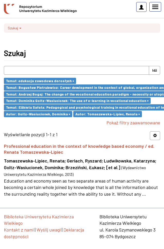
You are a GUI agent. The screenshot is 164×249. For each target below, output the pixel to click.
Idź (154, 70)
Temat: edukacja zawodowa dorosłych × (40, 81)
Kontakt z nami (19, 230)
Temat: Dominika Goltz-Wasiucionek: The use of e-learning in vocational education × (77, 100)
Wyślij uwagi (49, 230)
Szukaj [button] (14, 28)
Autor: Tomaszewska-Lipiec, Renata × (107, 114)
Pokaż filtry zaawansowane (133, 122)
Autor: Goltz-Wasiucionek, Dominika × (38, 114)
